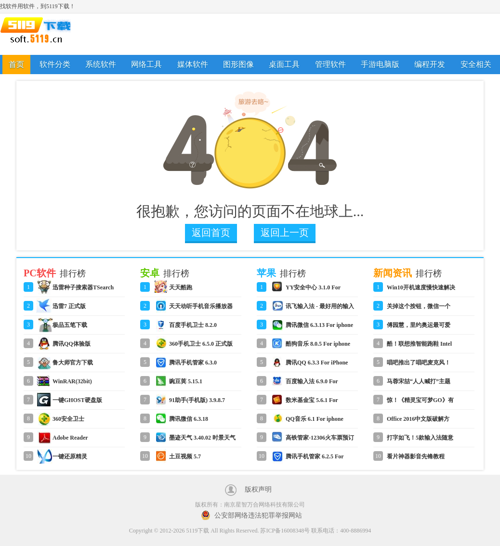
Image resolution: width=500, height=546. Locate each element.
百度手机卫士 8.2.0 (193, 325)
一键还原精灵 (70, 456)
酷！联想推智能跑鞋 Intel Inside (419, 346)
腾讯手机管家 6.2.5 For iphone (314, 459)
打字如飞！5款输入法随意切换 (420, 440)
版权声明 (258, 489)
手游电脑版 (380, 64)
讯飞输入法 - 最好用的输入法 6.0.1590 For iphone (320, 309)
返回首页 (211, 232)
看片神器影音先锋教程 (416, 456)
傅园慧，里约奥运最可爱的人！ (418, 328)
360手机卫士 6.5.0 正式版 (201, 343)
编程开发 (429, 64)
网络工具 (146, 64)
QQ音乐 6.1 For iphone (314, 419)
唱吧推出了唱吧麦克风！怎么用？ (418, 365)
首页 (16, 64)
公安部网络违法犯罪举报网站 (258, 515)
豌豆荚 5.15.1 (185, 381)
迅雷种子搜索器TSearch (83, 287)
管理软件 (330, 64)
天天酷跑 (180, 287)
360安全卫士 (68, 419)
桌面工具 (284, 64)
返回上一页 (285, 232)
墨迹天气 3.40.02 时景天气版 (202, 440)
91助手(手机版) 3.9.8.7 (197, 400)
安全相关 (476, 64)
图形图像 (238, 64)
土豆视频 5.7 (185, 456)
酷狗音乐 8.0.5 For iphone (318, 343)
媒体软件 (192, 64)
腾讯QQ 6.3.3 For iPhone (317, 362)
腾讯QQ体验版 (72, 343)
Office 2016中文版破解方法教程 (418, 422)
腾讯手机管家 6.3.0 (193, 362)
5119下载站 (43, 34)
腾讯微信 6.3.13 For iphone (319, 325)
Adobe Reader (70, 437)
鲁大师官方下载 (73, 362)
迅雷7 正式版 (69, 306)
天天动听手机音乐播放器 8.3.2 (201, 309)
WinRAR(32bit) (72, 381)
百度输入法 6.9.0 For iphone (312, 384)
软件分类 (54, 64)
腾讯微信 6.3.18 (188, 419)
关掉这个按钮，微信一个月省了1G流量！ (418, 309)
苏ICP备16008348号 (285, 530)
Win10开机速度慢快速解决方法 (421, 290)
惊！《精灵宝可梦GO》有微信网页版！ (420, 403)
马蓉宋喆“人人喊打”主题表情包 (418, 384)
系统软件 (100, 64)
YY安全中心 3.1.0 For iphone (313, 290)
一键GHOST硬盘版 (77, 400)
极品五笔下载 (70, 325)
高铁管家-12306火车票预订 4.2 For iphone (320, 440)
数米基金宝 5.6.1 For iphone (312, 403)
